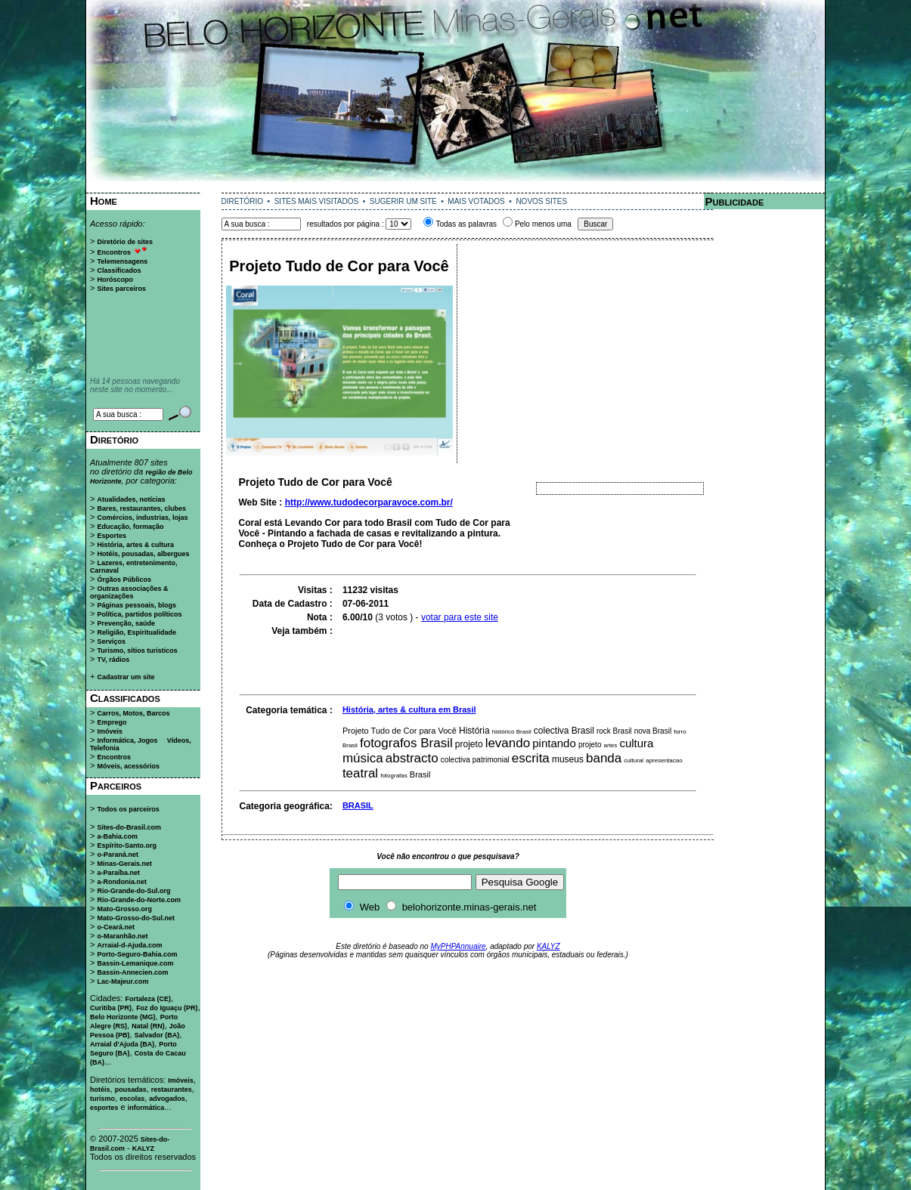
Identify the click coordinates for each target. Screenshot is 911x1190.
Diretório (114, 439)
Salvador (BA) (157, 1035)
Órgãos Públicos (124, 579)
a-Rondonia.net (122, 882)
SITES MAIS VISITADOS (316, 201)
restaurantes (171, 1089)
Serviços (111, 641)
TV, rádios (113, 659)
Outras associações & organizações (129, 592)
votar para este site (459, 617)
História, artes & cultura (135, 545)
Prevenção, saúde (126, 623)
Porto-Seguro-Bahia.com (137, 954)
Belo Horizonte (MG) (123, 1017)
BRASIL (357, 805)
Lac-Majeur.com (122, 981)
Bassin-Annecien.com (132, 972)
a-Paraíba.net (118, 872)
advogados (167, 1098)
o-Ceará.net (116, 927)
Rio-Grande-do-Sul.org (133, 891)
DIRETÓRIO (243, 201)
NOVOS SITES (541, 201)
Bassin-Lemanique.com (135, 963)
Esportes (111, 535)
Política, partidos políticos (139, 614)
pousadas (131, 1089)
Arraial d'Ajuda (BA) (122, 1044)
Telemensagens (122, 261)
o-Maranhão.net (122, 936)
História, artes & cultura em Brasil (409, 709)
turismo (102, 1098)
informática (146, 1107)
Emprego (111, 722)
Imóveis (109, 731)
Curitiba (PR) (111, 1008)
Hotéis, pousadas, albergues (143, 554)
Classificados (119, 270)
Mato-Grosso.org (124, 909)
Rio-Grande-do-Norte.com (139, 900)
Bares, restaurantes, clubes (141, 508)
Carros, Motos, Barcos (133, 713)
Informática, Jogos (127, 740)
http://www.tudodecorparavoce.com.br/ (369, 502)
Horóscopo (115, 279)
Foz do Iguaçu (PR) (167, 1008)
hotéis (100, 1089)
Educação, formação (130, 526)
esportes (104, 1107)
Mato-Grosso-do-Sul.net (136, 918)
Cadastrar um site (125, 677)
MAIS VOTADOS (476, 201)
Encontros (114, 252)
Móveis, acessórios (128, 766)
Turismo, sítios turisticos (137, 650)
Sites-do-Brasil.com (129, 827)
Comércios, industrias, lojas (142, 517)
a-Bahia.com (117, 836)
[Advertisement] (456, 187)
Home (103, 200)
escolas (131, 1098)
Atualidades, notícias (131, 499)
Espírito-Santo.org (126, 845)
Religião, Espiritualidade (136, 632)
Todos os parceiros (128, 809)
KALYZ (143, 1148)
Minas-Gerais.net (124, 863)
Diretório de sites (125, 242)
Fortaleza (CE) (148, 999)
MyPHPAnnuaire (457, 946)
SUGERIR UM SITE (403, 201)
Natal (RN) (148, 1026)
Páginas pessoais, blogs (136, 605)
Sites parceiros (121, 288)
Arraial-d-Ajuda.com (129, 945)
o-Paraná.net (117, 854)
